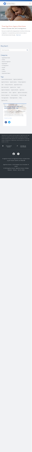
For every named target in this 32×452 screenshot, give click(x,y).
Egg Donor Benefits (14, 89)
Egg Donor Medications (5, 89)
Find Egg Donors (5, 65)
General (3, 67)
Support (18, 87)
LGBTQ (3, 69)
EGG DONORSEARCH (9, 146)
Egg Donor (14, 92)
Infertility (4, 71)
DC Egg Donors (7, 140)
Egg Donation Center (6, 57)
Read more (18, 35)
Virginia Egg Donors (21, 138)
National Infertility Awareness (6, 79)
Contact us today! (8, 118)
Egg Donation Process (18, 84)
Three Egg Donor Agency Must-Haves (14, 26)
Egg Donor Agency (13, 82)
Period (10, 92)
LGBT (2, 84)
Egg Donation (4, 63)
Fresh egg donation (4, 97)
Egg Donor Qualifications (17, 79)
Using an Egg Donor (14, 95)
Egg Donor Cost (13, 87)
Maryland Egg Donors (20, 140)
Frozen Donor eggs (22, 95)
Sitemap (15, 170)
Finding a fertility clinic (9, 84)
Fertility (3, 59)
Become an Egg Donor (6, 61)
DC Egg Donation (13, 140)
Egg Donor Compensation (22, 92)
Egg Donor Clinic (4, 100)
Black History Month (5, 87)
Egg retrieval (22, 89)
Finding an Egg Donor (22, 82)
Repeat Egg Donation (14, 97)
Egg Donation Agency (6, 73)
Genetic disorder (4, 92)
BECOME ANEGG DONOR (23, 146)
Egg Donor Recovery (5, 82)
